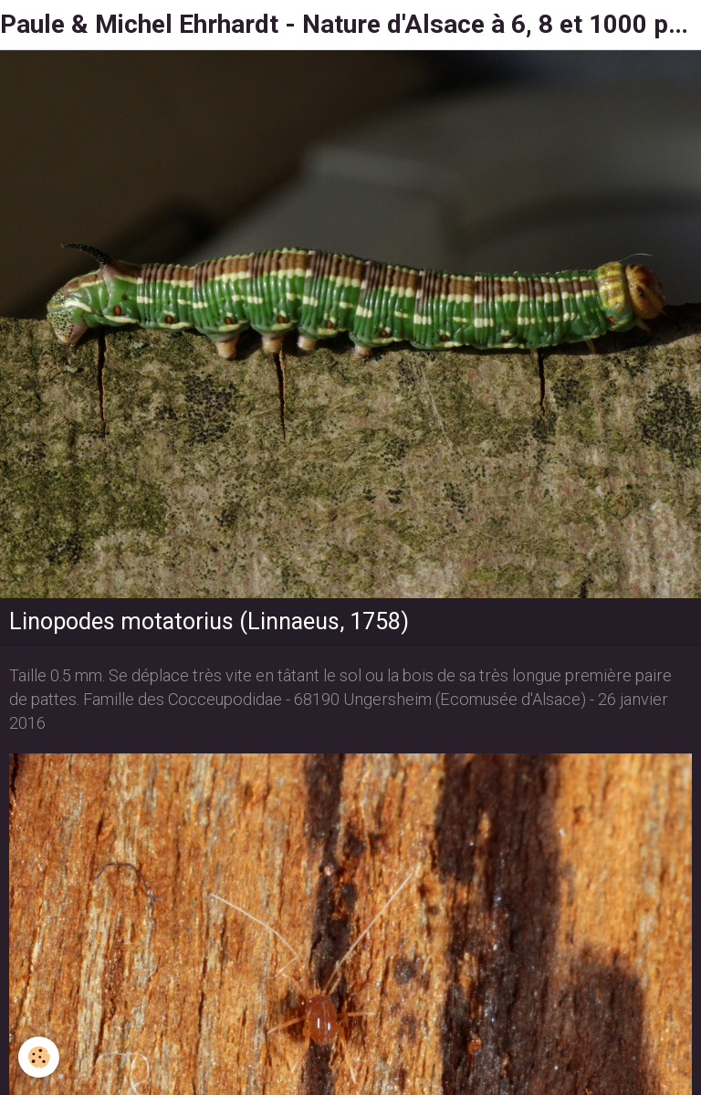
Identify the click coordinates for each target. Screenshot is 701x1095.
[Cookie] (38, 1057)
